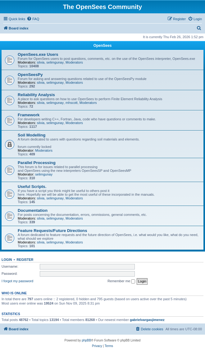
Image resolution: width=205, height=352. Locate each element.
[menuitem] (33, 19)
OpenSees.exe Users (38, 54)
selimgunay (55, 62)
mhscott (72, 103)
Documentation (33, 210)
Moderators (74, 62)
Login (7, 259)
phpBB (86, 340)
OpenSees (102, 45)
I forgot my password (17, 281)
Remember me (121, 281)
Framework (28, 115)
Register (25, 259)
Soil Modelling (31, 135)
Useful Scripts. (32, 186)
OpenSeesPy (30, 74)
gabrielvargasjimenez (147, 320)
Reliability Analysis (36, 94)
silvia (40, 62)
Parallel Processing (37, 162)
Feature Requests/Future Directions (52, 230)
